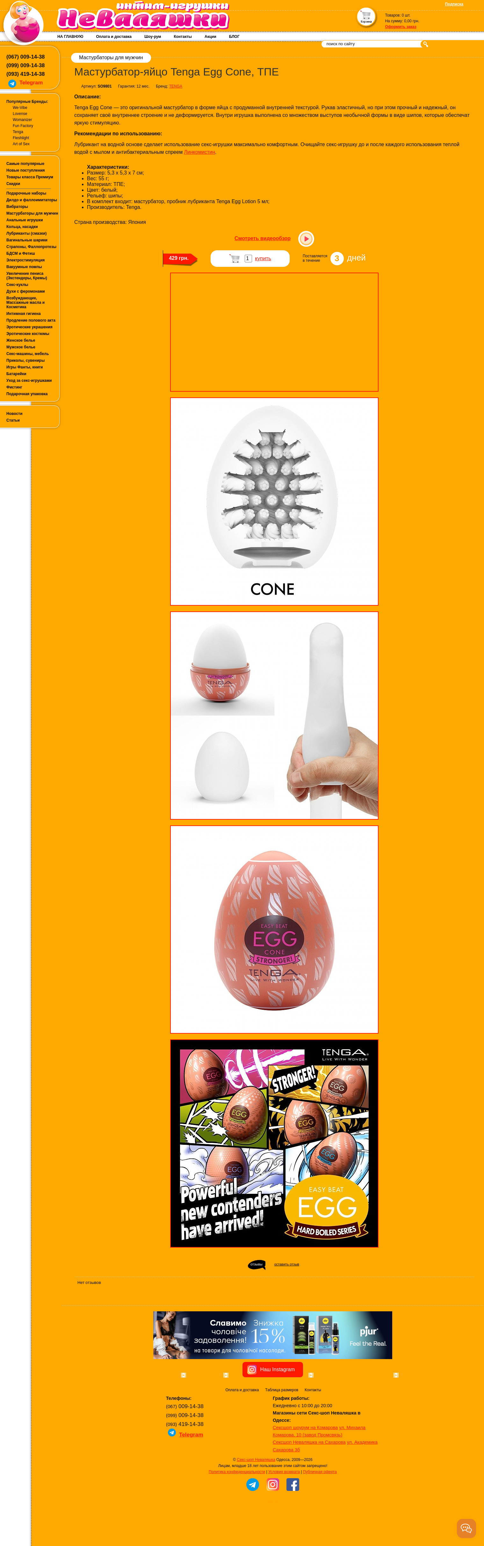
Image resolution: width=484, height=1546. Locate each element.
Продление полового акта (30, 320)
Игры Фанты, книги (24, 367)
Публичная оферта (320, 1508)
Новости (14, 413)
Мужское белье (20, 347)
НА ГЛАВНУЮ (70, 36)
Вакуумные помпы (24, 267)
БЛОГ (234, 36)
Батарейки (16, 374)
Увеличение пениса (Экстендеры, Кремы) (26, 275)
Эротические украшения (29, 327)
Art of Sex (21, 144)
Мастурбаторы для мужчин (32, 213)
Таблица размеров (281, 1426)
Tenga (18, 132)
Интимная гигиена (23, 313)
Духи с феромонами (25, 291)
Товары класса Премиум (29, 177)
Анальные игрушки (24, 220)
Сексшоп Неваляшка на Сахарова (309, 1478)
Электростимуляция (25, 260)
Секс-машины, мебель (27, 354)
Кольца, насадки (22, 226)
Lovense (20, 113)
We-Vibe (20, 107)
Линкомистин (199, 152)
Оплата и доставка (114, 36)
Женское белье (20, 340)
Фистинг (14, 387)
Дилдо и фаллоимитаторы (31, 200)
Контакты (183, 36)
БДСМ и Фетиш (20, 253)
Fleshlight (21, 138)
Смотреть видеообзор (263, 238)
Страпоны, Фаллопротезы (31, 247)
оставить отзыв (286, 1264)
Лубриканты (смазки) (26, 233)
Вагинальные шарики (26, 240)
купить (263, 258)
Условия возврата (284, 1508)
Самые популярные (25, 163)
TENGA (175, 86)
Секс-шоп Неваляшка (256, 1495)
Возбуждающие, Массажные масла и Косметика (25, 302)
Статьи (13, 420)
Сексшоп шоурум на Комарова (305, 1463)
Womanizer (22, 120)
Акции (210, 36)
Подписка (454, 4)
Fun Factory (23, 126)
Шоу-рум (152, 36)
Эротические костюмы (27, 333)
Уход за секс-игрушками (29, 380)
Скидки (13, 184)
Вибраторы (17, 206)
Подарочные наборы (26, 193)
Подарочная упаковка (27, 394)
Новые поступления (25, 170)
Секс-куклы (17, 284)
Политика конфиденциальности (237, 1508)
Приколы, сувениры (25, 360)
